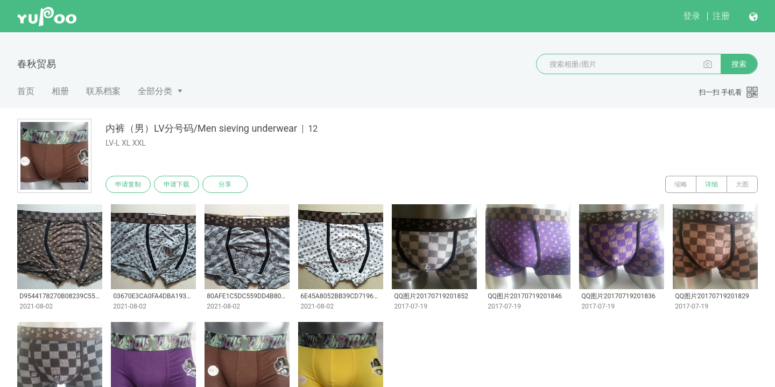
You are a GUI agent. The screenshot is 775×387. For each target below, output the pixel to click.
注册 (721, 16)
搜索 (738, 64)
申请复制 (128, 184)
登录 (691, 16)
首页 (25, 91)
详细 (711, 184)
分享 (225, 184)
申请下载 (176, 184)
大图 (742, 184)
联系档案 (103, 91)
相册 (60, 91)
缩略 (680, 184)
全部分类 (155, 91)
